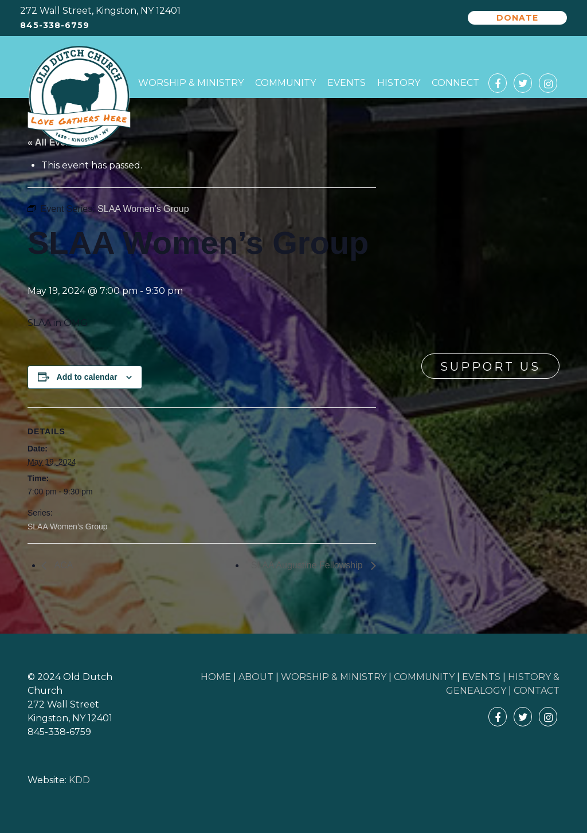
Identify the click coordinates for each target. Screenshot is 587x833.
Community (285, 82)
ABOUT (255, 676)
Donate (517, 18)
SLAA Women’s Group (68, 526)
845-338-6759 (54, 25)
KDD (79, 780)
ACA (62, 565)
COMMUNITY (424, 676)
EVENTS (481, 676)
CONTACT (536, 690)
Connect (455, 82)
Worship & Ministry (191, 82)
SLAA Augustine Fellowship (308, 565)
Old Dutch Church (79, 96)
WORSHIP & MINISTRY (333, 676)
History (398, 82)
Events (346, 82)
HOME (216, 676)
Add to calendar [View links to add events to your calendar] (87, 377)
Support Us (490, 367)
